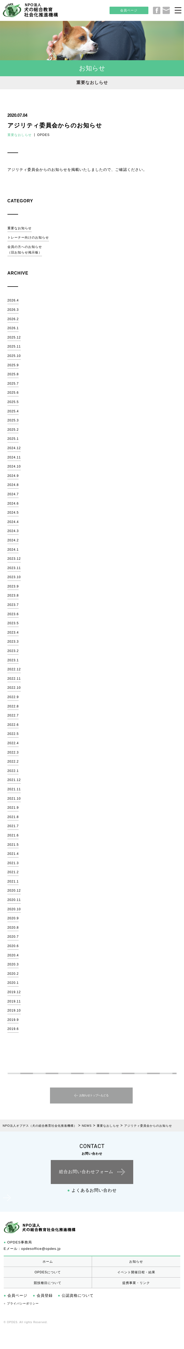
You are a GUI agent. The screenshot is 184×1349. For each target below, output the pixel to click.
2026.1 (13, 328)
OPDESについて (48, 1272)
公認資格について (76, 1295)
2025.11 (14, 346)
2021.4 (13, 854)
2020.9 (13, 918)
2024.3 (13, 531)
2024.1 (13, 549)
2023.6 (13, 614)
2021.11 (14, 789)
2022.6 (13, 725)
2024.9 (13, 476)
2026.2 (13, 319)
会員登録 (42, 1295)
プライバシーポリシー (21, 1303)
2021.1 (13, 881)
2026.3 (13, 310)
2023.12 (14, 559)
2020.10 (14, 909)
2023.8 (13, 595)
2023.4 (13, 632)
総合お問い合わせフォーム (86, 1171)
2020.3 (13, 964)
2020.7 (13, 937)
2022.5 (13, 734)
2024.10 (14, 466)
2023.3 (13, 641)
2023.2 (13, 651)
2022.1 (13, 771)
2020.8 (13, 927)
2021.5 (13, 845)
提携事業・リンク (136, 1282)
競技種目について (47, 1282)
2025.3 (13, 420)
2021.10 (14, 798)
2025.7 (13, 383)
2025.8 (13, 374)
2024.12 (14, 448)
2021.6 (13, 835)
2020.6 (13, 946)
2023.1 (13, 660)
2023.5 (13, 623)
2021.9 (13, 808)
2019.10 (14, 1010)
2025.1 (13, 439)
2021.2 (13, 872)
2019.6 (13, 1029)
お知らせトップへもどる (93, 1095)
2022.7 (13, 715)
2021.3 (13, 863)
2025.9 (13, 365)
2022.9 (13, 697)
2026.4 (13, 300)
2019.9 (13, 1020)
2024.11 (14, 457)
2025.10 (14, 356)
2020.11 (14, 900)
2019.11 (14, 1001)
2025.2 (13, 430)
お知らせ (136, 1261)
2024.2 (13, 540)
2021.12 (14, 780)
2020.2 (13, 974)
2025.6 (13, 392)
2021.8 (13, 817)
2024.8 (13, 485)
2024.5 (13, 512)
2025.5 (13, 402)
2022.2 (13, 761)
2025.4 (13, 411)
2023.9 (13, 586)
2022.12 (14, 669)
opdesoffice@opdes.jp (41, 1249)
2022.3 (13, 752)
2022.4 (13, 743)
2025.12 (14, 337)
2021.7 (13, 826)
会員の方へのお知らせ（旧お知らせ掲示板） (24, 250)
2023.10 (14, 577)
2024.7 (13, 494)
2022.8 (13, 706)
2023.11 (14, 568)
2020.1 (13, 983)
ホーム (48, 1261)
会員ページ (128, 10)
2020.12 (14, 890)
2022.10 (14, 688)
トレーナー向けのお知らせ (28, 237)
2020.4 (13, 955)
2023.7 (13, 605)
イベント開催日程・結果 (136, 1272)
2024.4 (13, 522)
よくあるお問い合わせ (92, 1190)
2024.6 (13, 503)
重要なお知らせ (19, 228)
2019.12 (14, 992)
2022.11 (14, 678)
